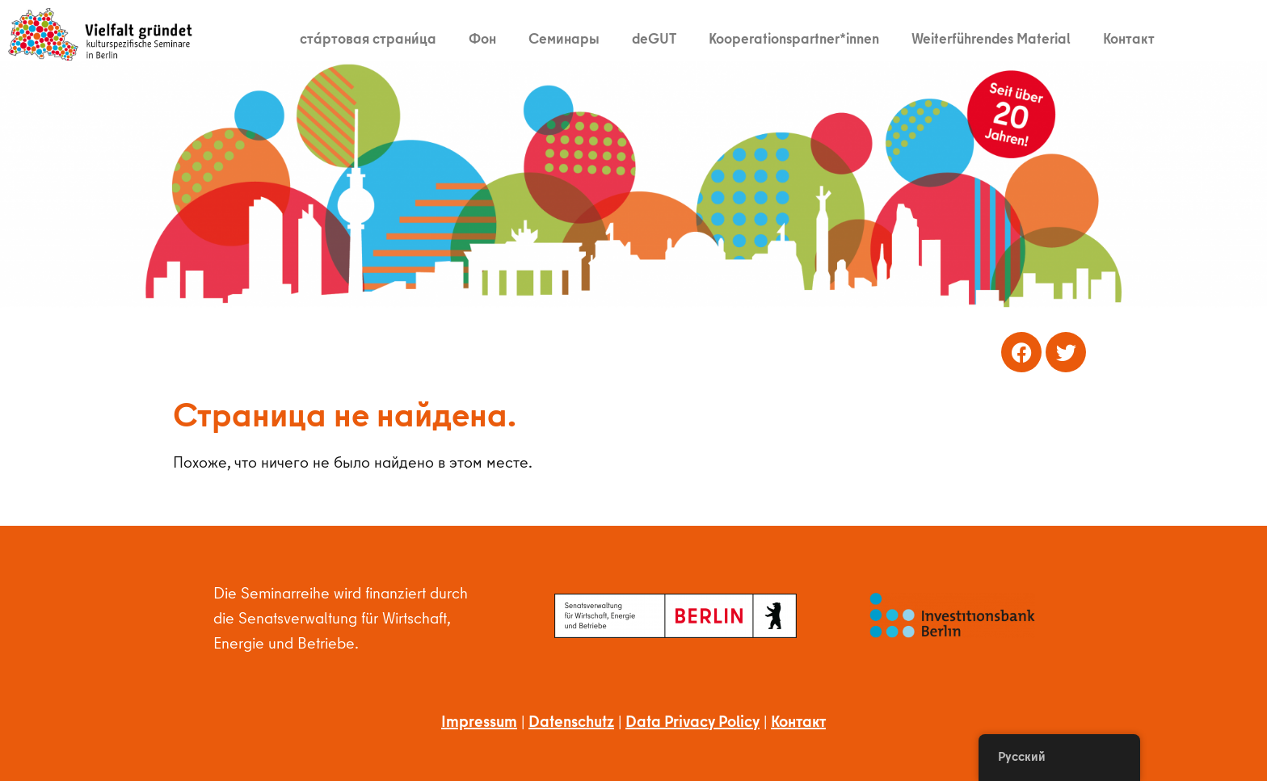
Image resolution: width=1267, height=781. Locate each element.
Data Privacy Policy (692, 721)
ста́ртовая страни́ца (368, 38)
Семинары (564, 38)
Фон (482, 38)
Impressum (479, 721)
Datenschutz (571, 721)
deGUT (654, 38)
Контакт (1129, 38)
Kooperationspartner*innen (794, 38)
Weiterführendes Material (991, 38)
